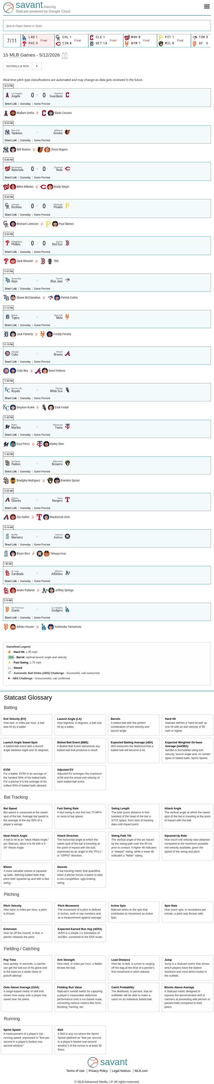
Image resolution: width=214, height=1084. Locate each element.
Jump (168, 959)
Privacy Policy (99, 1071)
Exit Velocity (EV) (15, 718)
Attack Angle (172, 808)
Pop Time (10, 959)
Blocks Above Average (179, 987)
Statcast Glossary (28, 697)
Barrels (115, 718)
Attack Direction (67, 835)
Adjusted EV (65, 769)
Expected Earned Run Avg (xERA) (80, 929)
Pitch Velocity (13, 905)
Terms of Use (75, 1071)
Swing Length (120, 808)
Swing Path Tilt (121, 835)
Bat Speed (10, 808)
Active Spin (118, 905)
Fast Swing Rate (67, 808)
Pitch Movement (68, 905)
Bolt (60, 1029)
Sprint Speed (12, 1029)
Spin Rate (170, 905)
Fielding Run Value (69, 987)
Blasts (8, 867)
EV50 (7, 769)
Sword (18, 667)
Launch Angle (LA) (69, 718)
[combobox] (107, 25)
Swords (62, 867)
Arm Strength (66, 959)
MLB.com (141, 1071)
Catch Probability (122, 987)
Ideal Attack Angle (15, 835)
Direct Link (11, 103)
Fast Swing (21, 662)
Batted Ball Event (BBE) (72, 742)
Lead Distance (120, 959)
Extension (10, 929)
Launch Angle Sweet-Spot (21, 742)
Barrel (20, 657)
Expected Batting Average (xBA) (132, 742)
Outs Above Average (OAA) (21, 987)
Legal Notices (121, 1071)
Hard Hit (19, 652)
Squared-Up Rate (175, 835)
